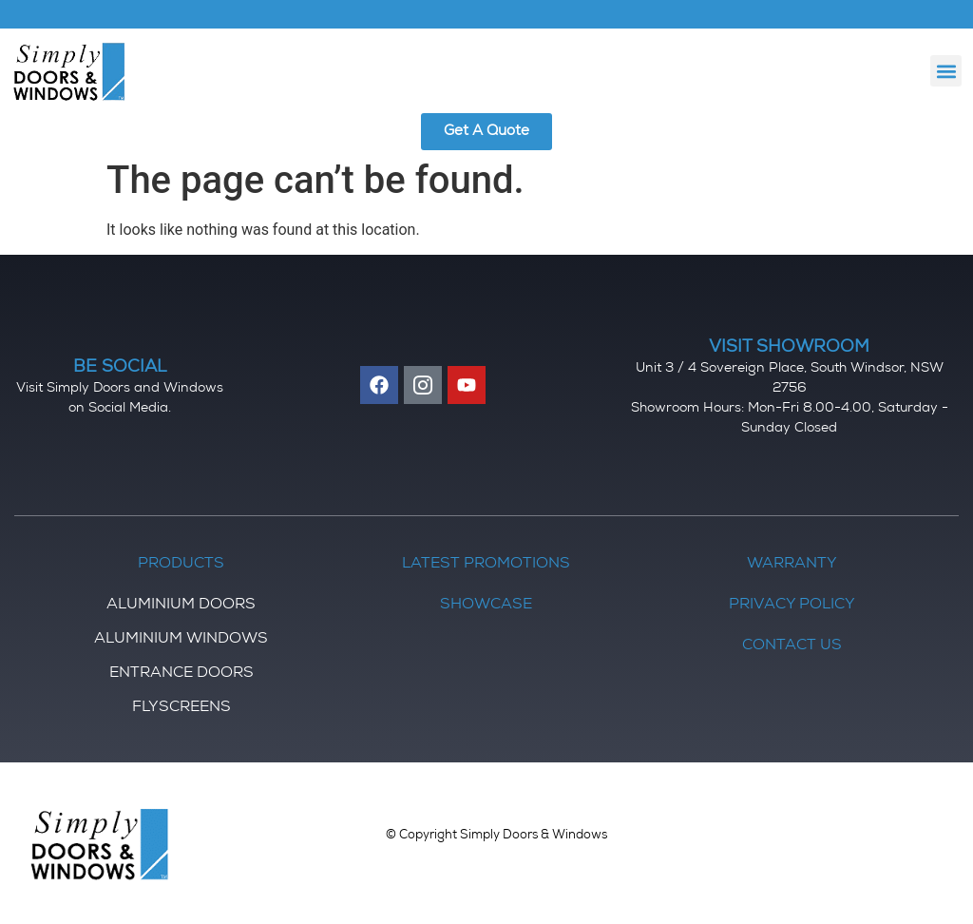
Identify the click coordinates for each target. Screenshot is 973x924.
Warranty (792, 564)
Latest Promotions (486, 564)
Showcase (486, 605)
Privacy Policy (792, 605)
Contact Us (792, 646)
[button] (946, 71)
